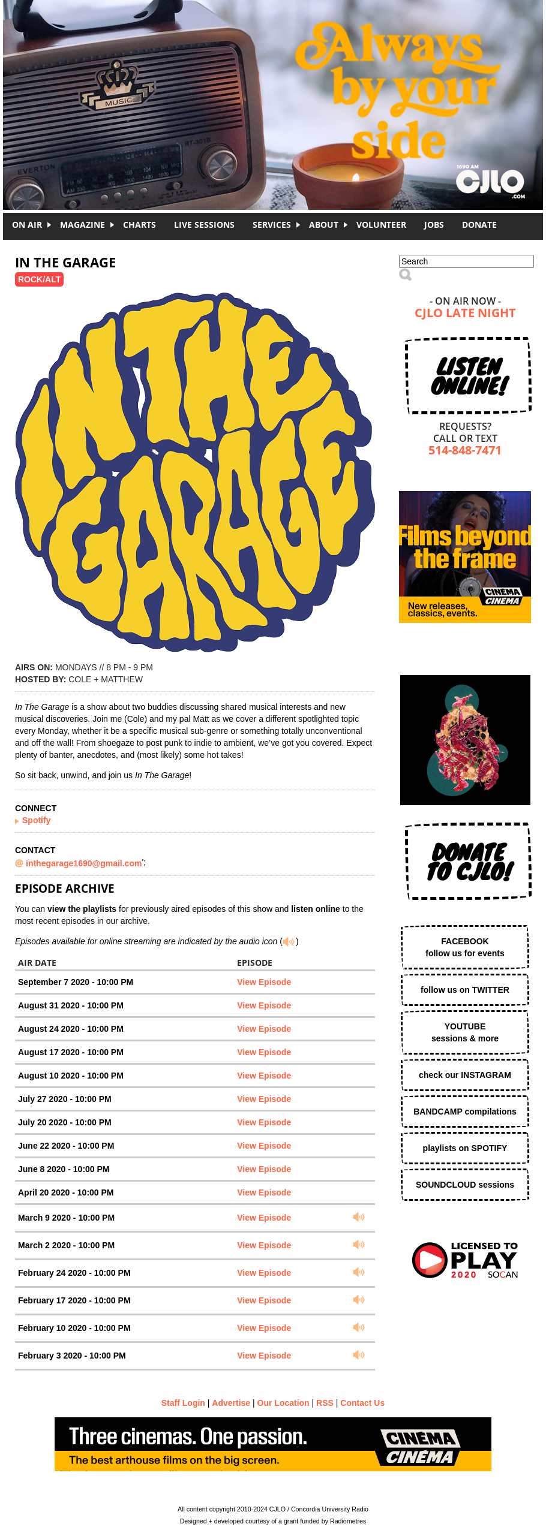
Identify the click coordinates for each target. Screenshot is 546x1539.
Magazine (82, 224)
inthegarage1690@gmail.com (84, 863)
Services (272, 224)
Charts (139, 224)
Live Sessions (204, 224)
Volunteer (381, 224)
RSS (325, 1403)
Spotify (36, 820)
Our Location (283, 1403)
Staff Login (183, 1403)
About (323, 224)
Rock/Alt (39, 279)
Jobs (434, 224)
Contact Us (362, 1403)
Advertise (231, 1403)
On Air (27, 224)
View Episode (264, 982)
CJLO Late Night (465, 314)
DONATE (479, 224)
